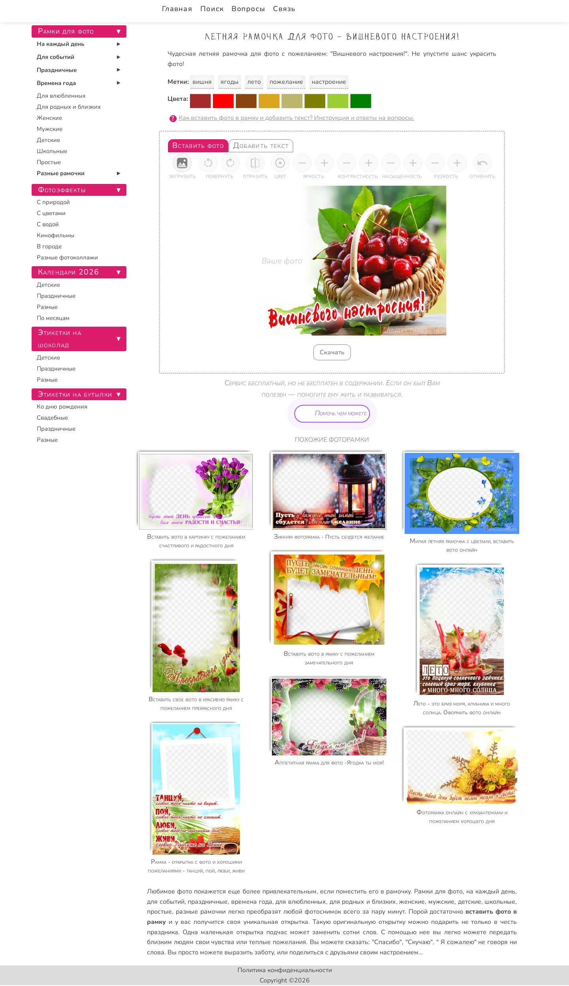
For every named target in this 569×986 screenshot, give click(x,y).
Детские (48, 140)
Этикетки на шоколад (59, 338)
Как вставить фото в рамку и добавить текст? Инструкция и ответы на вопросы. (297, 118)
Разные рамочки (61, 173)
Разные (47, 307)
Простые (49, 162)
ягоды (229, 82)
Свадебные (52, 418)
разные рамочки (201, 911)
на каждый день (490, 891)
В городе (49, 246)
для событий (166, 901)
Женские (49, 118)
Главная (177, 8)
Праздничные (57, 70)
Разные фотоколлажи (67, 257)
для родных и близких (363, 901)
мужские (441, 901)
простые (159, 911)
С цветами (51, 213)
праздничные (208, 901)
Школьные (52, 151)
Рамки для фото (438, 891)
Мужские (49, 129)
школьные (499, 901)
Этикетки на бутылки (75, 394)
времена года (251, 901)
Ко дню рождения (62, 407)
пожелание (286, 82)
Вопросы (248, 8)
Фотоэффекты (62, 190)
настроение (329, 82)
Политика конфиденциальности (284, 970)
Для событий (55, 57)
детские (469, 901)
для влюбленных (300, 901)
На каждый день (60, 44)
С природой (53, 202)
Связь (284, 8)
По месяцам (53, 318)
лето (254, 82)
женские (412, 901)
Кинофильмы (55, 235)
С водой (48, 224)
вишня (202, 82)
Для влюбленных (61, 96)
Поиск (212, 8)
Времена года (56, 83)
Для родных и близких (69, 107)
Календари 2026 (68, 272)
